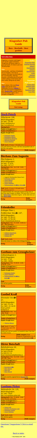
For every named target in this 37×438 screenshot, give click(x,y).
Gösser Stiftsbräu (9, 141)
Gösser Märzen (8, 180)
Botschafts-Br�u (9, 367)
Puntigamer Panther (9, 135)
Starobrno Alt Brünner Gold (11, 409)
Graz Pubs (31, 92)
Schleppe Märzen (9, 234)
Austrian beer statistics (31, 69)
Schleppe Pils (8, 236)
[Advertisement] (18, 19)
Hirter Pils (7, 370)
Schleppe (16, 88)
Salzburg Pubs (30, 86)
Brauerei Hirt (24, 377)
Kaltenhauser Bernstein (10, 138)
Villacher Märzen (9, 323)
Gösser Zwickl (8, 181)
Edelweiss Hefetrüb (9, 140)
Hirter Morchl (8, 372)
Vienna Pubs (31, 85)
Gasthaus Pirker (10, 386)
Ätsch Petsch (8, 114)
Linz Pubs (32, 88)
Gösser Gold (7, 407)
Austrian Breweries (32, 76)
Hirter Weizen (8, 368)
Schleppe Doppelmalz (10, 233)
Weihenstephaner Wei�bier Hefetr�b (14, 185)
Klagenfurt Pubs (30, 62)
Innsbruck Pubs (30, 90)
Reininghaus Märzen (10, 137)
